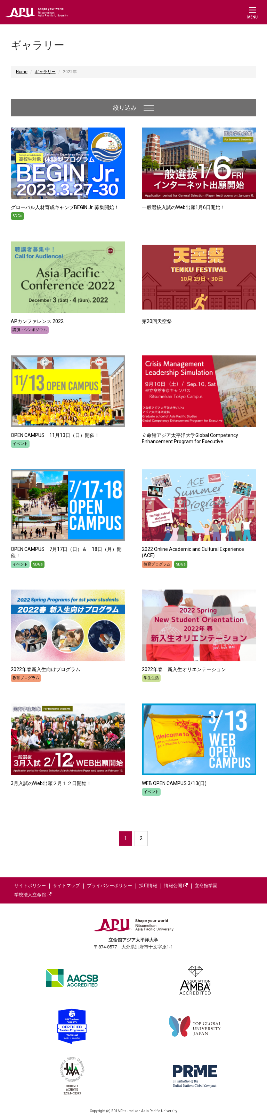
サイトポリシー (30, 885)
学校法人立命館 (32, 894)
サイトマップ (66, 885)
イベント (20, 443)
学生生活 (151, 678)
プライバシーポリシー (109, 885)
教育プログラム (157, 564)
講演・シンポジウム (30, 330)
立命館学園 (206, 885)
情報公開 (176, 885)
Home (21, 71)
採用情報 (148, 885)
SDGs (17, 216)
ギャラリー (45, 71)
